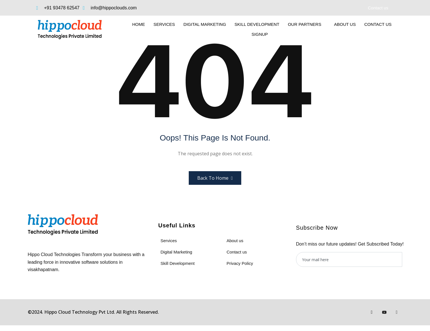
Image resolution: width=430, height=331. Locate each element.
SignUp (261, 34)
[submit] (405, 259)
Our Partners (307, 24)
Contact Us (377, 24)
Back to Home (215, 178)
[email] (349, 259)
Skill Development (256, 24)
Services (164, 24)
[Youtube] (384, 312)
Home (138, 24)
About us (345, 24)
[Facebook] (372, 312)
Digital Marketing (204, 24)
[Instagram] (397, 312)
